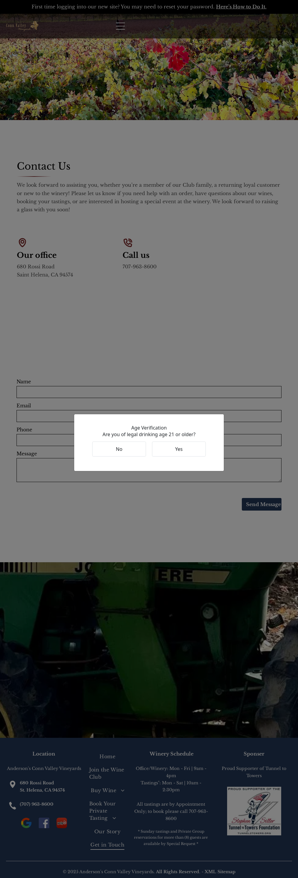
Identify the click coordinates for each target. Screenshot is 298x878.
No (119, 449)
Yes (179, 449)
